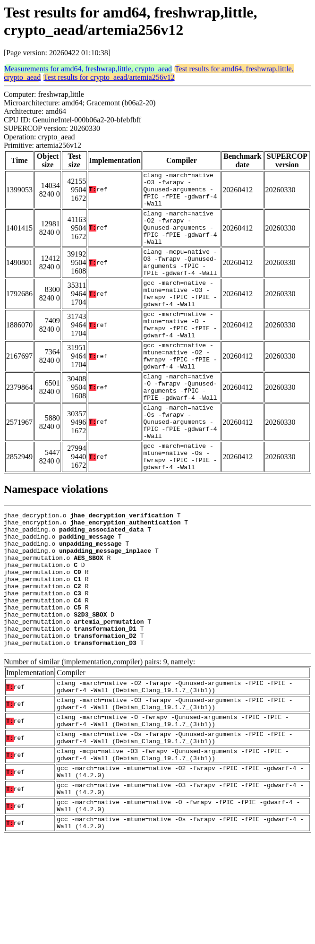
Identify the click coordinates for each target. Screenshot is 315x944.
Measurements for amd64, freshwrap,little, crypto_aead (88, 69)
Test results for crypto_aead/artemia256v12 (108, 77)
